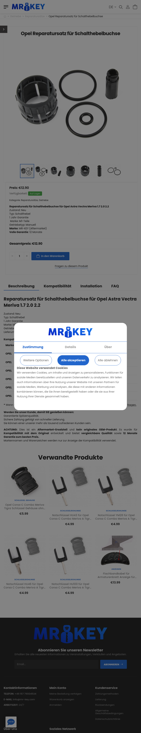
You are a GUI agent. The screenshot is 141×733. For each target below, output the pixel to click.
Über (108, 347)
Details (70, 347)
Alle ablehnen (108, 360)
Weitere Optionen (36, 360)
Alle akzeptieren (73, 360)
